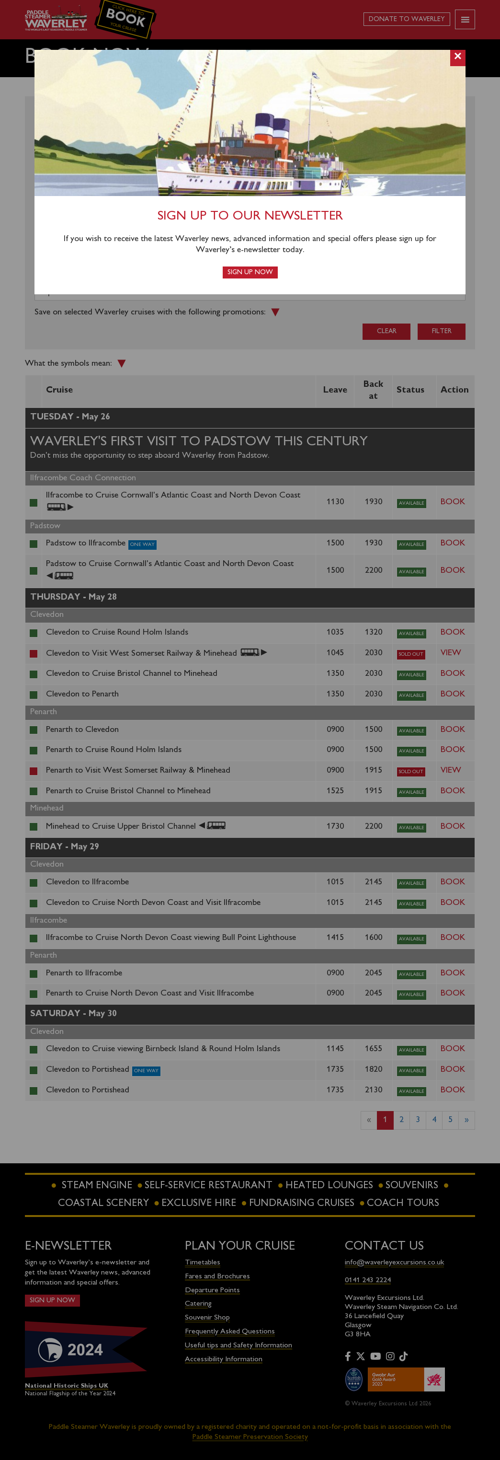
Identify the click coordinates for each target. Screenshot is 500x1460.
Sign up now (250, 272)
